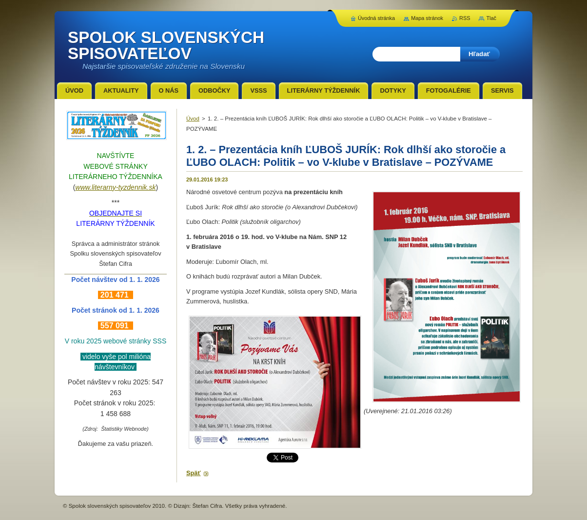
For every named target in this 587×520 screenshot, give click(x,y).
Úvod (192, 118)
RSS (464, 18)
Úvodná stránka (376, 18)
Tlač (491, 18)
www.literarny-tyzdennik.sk (116, 187)
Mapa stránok (427, 18)
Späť (193, 473)
